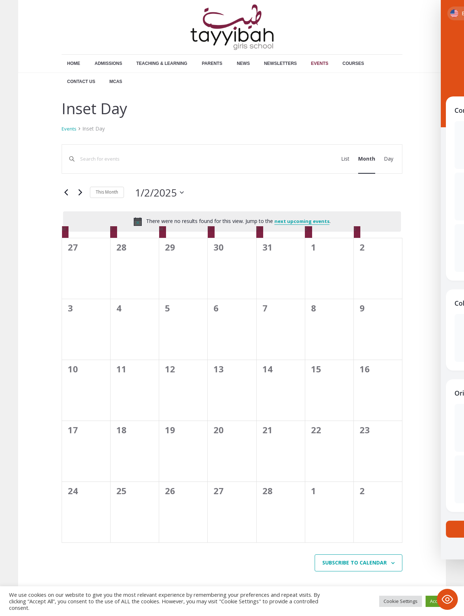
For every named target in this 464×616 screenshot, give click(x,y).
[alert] (232, 221)
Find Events (305, 158)
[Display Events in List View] (345, 159)
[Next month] (80, 192)
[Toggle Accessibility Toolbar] (447, 599)
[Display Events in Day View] (388, 159)
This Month (107, 192)
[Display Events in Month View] (366, 159)
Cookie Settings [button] (401, 601)
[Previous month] (66, 192)
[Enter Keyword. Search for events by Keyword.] (179, 159)
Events (69, 128)
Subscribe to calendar (354, 562)
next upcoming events (302, 221)
